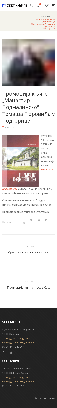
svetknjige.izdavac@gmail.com (18, 342)
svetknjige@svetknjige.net (16, 338)
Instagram (11, 352)
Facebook (3, 352)
